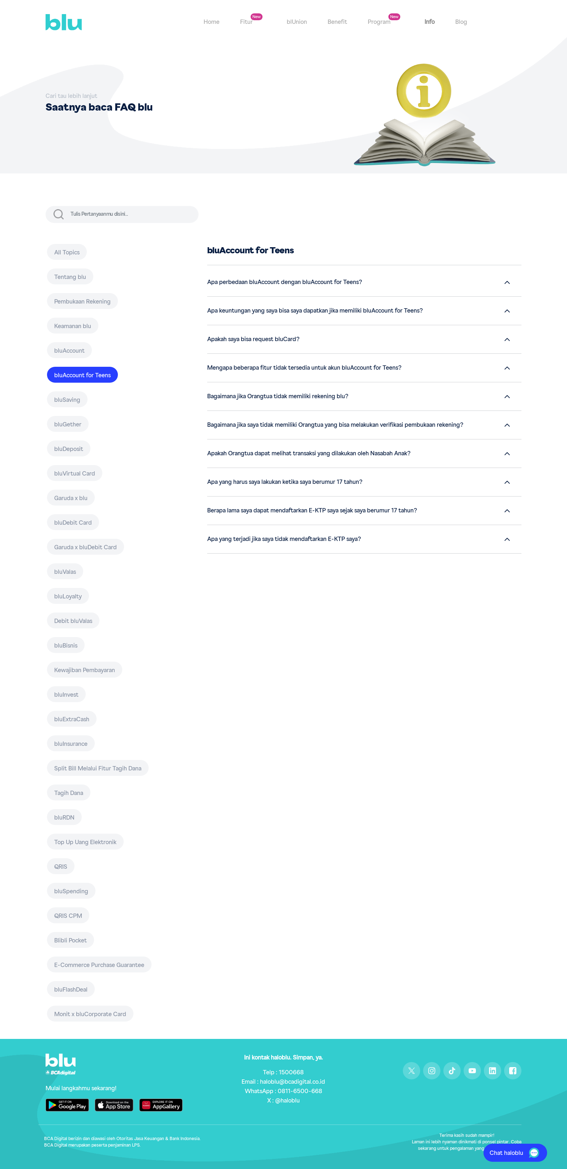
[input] (134, 214)
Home (211, 22)
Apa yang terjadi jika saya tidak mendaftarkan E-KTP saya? (284, 539)
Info (430, 22)
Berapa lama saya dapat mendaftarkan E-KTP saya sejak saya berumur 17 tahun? (312, 510)
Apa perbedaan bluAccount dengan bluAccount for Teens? (284, 282)
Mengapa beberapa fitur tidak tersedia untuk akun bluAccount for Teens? (304, 367)
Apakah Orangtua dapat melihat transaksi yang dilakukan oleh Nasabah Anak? (308, 453)
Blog (461, 22)
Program (380, 22)
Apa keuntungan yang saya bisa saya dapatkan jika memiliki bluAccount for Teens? (315, 310)
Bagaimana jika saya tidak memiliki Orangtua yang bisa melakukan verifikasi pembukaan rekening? (335, 425)
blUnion (297, 22)
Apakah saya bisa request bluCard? (253, 339)
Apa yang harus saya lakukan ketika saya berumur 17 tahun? (284, 482)
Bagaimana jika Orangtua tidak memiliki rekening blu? (277, 396)
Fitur (247, 22)
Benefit (337, 22)
